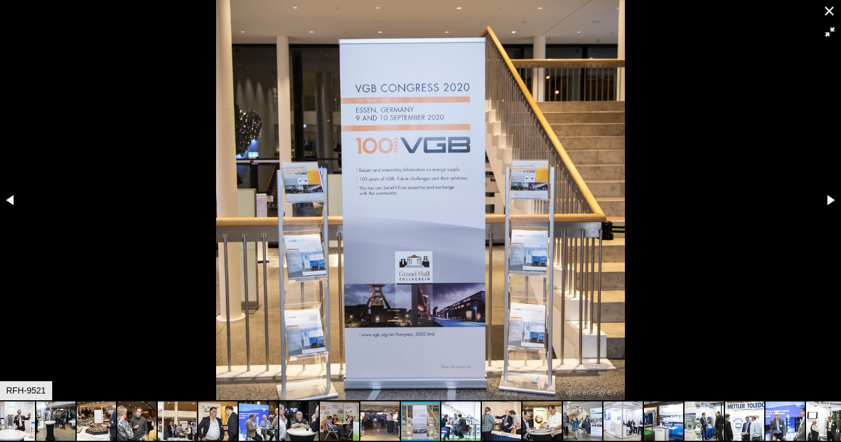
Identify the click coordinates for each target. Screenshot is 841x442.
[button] (830, 32)
